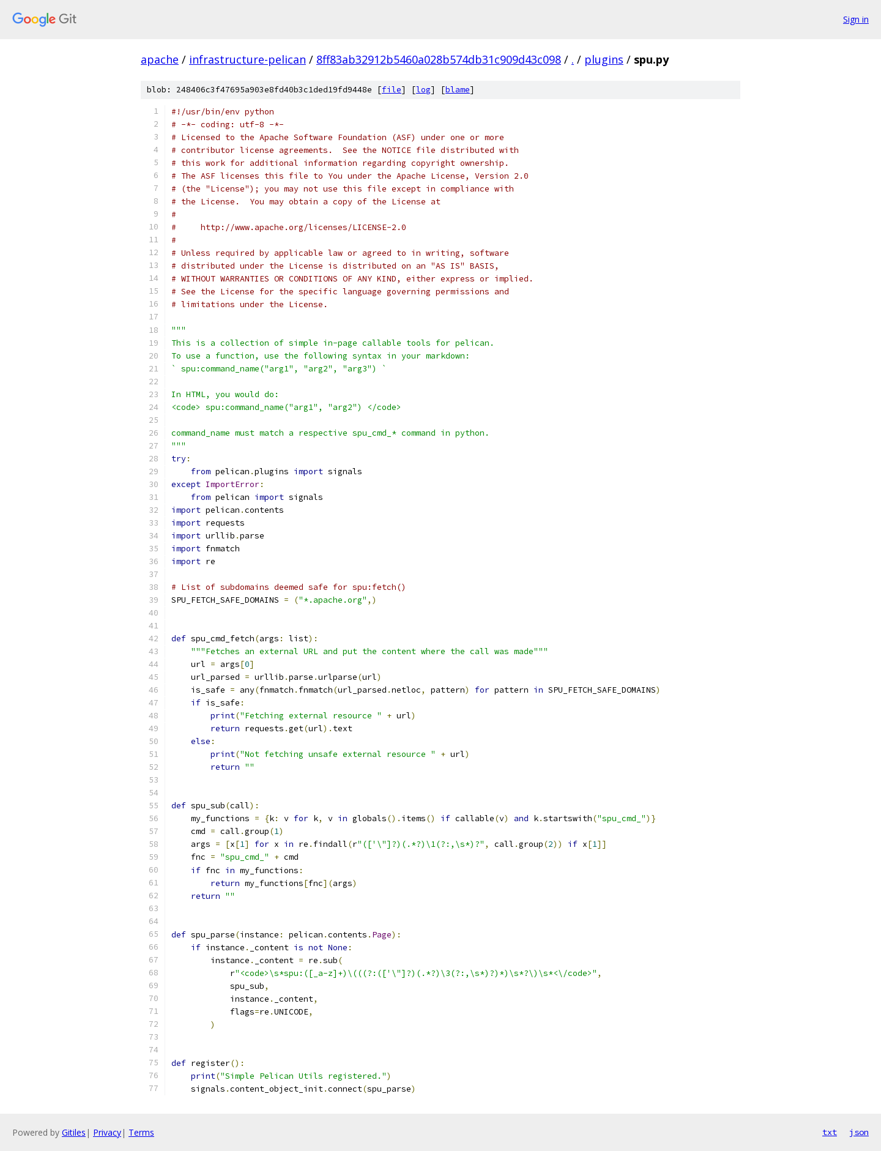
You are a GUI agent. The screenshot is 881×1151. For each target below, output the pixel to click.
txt (829, 1132)
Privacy (107, 1132)
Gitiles (74, 1132)
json (859, 1132)
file (391, 89)
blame (457, 89)
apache (160, 59)
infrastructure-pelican (247, 59)
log (423, 89)
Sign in (856, 19)
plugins (603, 59)
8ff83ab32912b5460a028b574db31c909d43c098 (438, 59)
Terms (141, 1132)
